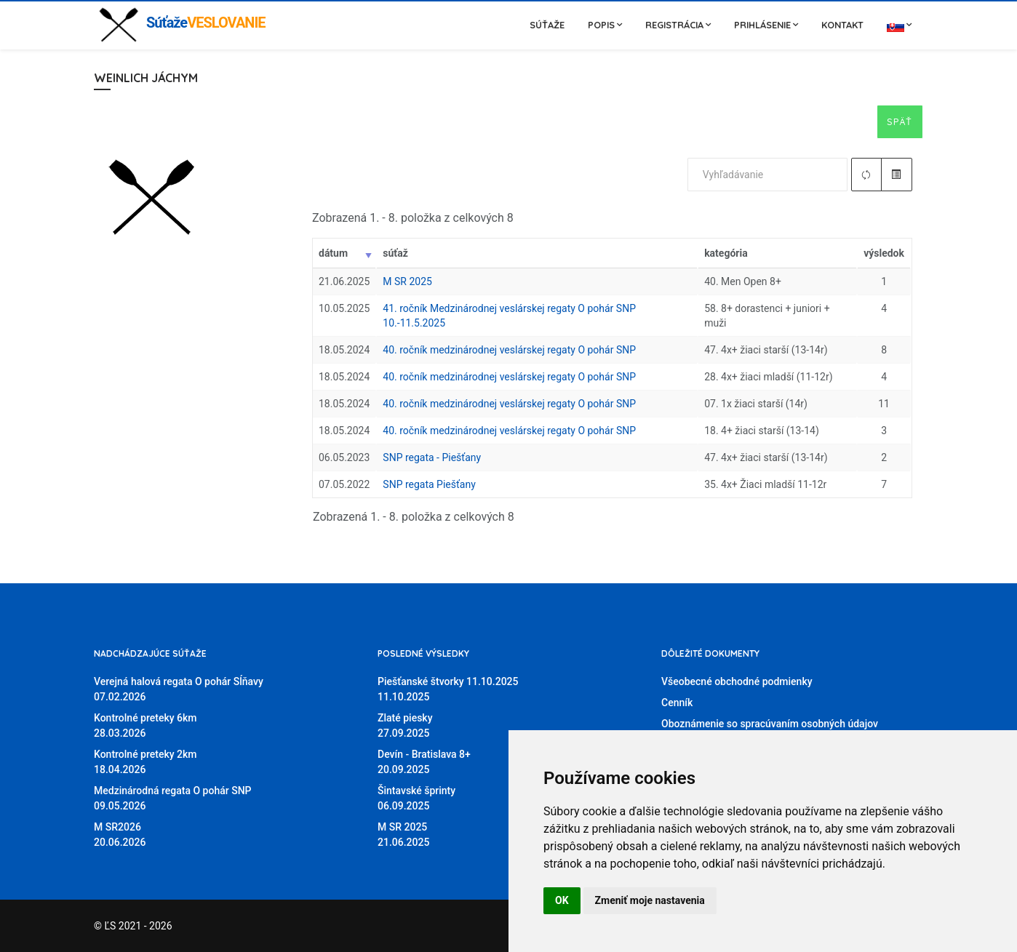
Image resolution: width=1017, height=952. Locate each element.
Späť (900, 121)
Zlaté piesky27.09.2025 (405, 725)
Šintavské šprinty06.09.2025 (416, 798)
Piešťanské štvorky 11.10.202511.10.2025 (448, 689)
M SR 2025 (407, 281)
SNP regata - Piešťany (432, 457)
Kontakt (842, 25)
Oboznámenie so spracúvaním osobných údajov (769, 723)
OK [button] (562, 900)
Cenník (677, 702)
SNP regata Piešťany (429, 484)
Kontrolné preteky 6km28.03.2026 (145, 725)
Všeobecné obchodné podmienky (737, 681)
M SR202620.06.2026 (119, 834)
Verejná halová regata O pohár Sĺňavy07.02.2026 (178, 689)
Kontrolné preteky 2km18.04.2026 (145, 761)
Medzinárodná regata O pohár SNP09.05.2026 (173, 798)
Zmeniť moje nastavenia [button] (650, 900)
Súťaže (547, 25)
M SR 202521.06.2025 (403, 834)
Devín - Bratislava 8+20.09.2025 (424, 761)
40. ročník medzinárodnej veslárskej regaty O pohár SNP (509, 350)
